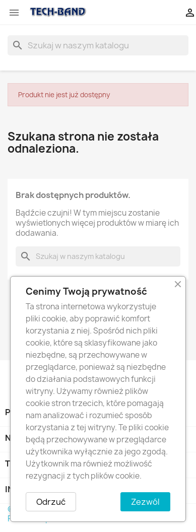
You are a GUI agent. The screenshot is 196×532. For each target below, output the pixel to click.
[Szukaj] (98, 45)
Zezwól (145, 501)
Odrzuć (51, 501)
